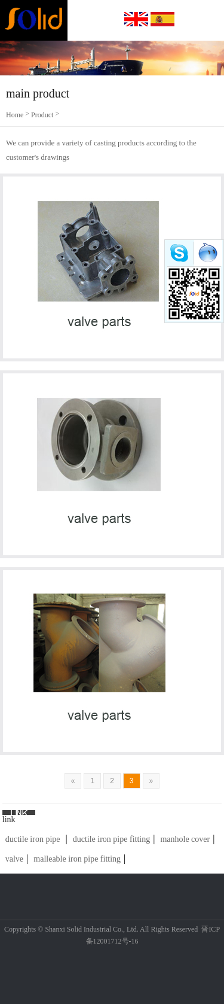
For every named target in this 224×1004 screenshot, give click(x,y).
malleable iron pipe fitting (77, 858)
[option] (112, 58)
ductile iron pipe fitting (111, 839)
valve (14, 858)
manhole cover (185, 839)
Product (42, 115)
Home (14, 115)
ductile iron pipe (32, 839)
